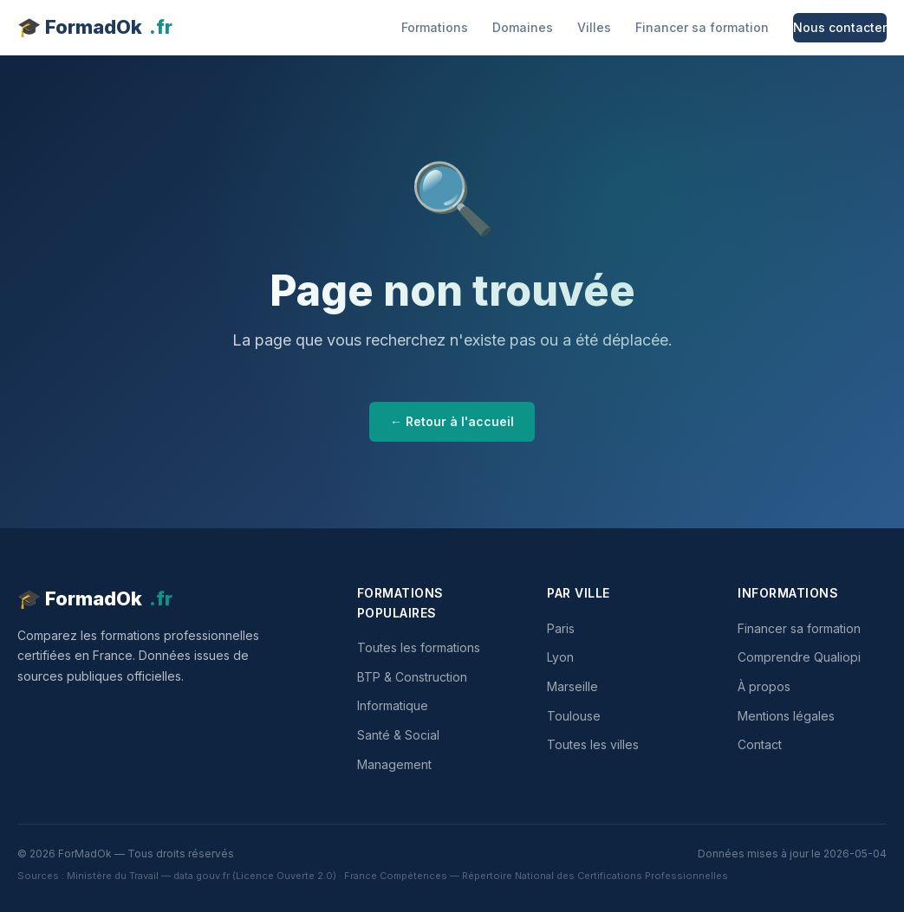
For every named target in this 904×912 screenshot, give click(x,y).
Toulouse (574, 715)
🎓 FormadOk (94, 27)
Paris (561, 628)
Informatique (392, 705)
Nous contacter (840, 27)
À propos (764, 686)
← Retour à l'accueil (452, 421)
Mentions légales (786, 715)
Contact (760, 744)
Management (394, 764)
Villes (594, 27)
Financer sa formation (702, 27)
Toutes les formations (418, 647)
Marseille (572, 686)
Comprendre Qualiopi (799, 657)
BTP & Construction (412, 676)
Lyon (560, 657)
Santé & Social (398, 735)
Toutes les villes (593, 744)
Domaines (522, 27)
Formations (434, 27)
